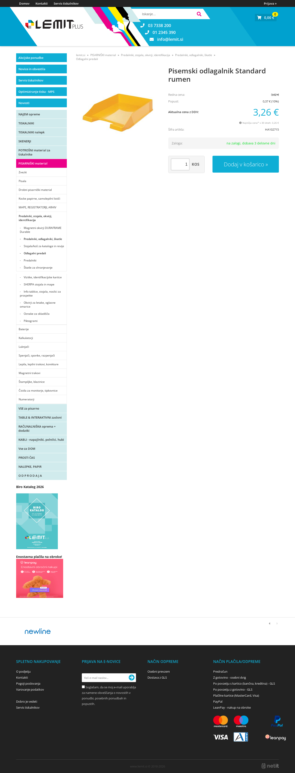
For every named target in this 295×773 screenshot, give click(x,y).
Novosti (24, 103)
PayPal (217, 701)
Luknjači (24, 347)
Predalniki (30, 260)
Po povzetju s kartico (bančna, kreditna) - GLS (244, 683)
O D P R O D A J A (30, 475)
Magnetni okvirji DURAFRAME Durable (41, 230)
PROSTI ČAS (26, 457)
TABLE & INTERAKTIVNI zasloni (40, 417)
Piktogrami (31, 321)
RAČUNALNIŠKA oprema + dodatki (37, 428)
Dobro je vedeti (26, 701)
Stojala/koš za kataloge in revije (44, 246)
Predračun (220, 671)
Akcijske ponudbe (30, 58)
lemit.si (80, 55)
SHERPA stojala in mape (39, 284)
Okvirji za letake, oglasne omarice (38, 305)
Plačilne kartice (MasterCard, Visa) (236, 695)
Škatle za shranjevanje (38, 268)
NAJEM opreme (29, 114)
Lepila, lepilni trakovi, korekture (39, 364)
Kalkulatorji (26, 338)
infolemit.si (170, 39)
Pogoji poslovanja (28, 683)
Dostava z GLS (157, 677)
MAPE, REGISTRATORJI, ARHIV (37, 207)
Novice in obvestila (31, 69)
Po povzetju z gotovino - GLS (232, 689)
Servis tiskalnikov (66, 3)
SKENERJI (24, 141)
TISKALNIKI (26, 123)
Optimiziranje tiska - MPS (36, 92)
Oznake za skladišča (37, 314)
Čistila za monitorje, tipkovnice (38, 390)
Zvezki (23, 172)
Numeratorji (26, 399)
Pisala (22, 181)
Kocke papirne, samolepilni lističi (39, 199)
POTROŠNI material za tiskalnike (34, 152)
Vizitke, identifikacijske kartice (43, 277)
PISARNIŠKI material (32, 163)
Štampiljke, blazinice (32, 382)
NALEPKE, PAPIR (29, 466)
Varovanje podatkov (30, 689)
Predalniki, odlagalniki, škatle (43, 239)
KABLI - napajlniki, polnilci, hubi (41, 439)
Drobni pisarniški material (35, 190)
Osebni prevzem (159, 671)
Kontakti (41, 3)
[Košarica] (266, 17)
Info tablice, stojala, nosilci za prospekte (40, 293)
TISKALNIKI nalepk (31, 132)
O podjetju (23, 671)
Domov (24, 3)
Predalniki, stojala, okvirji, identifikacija (35, 218)
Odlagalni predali (35, 253)
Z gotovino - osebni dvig (229, 677)
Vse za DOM (26, 448)
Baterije (24, 329)
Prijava (270, 3)
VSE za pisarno (28, 408)
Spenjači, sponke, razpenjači (37, 355)
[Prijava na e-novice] (131, 677)
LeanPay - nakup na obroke (232, 707)
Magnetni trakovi (29, 373)
